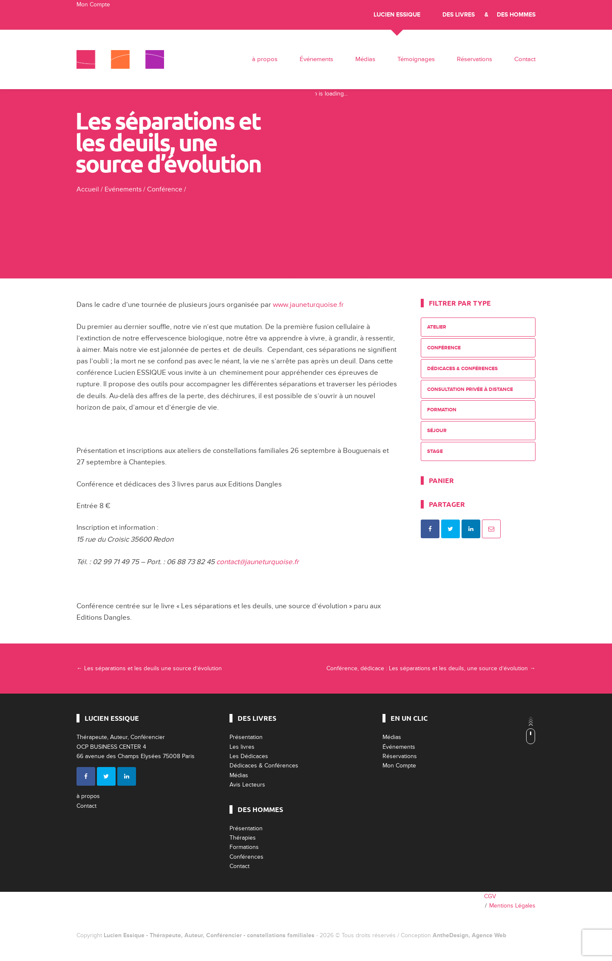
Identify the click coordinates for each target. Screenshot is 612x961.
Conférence (164, 189)
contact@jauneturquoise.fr (257, 561)
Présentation (246, 737)
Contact (525, 59)
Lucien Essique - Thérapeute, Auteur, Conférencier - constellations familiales (209, 935)
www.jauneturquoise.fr (308, 304)
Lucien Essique (397, 14)
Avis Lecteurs (247, 784)
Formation (441, 410)
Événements (316, 59)
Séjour (437, 430)
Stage (435, 451)
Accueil (87, 189)
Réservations (474, 59)
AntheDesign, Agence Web (469, 935)
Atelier (436, 327)
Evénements (123, 189)
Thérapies (243, 837)
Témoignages (416, 59)
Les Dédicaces (249, 756)
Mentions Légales (512, 905)
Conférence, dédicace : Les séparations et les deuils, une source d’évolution (431, 668)
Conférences (247, 856)
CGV (490, 896)
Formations (244, 847)
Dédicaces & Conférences (462, 368)
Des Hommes (516, 14)
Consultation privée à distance (470, 389)
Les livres (242, 746)
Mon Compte (93, 4)
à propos (265, 59)
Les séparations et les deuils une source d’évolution (149, 668)
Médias (365, 59)
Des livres (458, 14)
